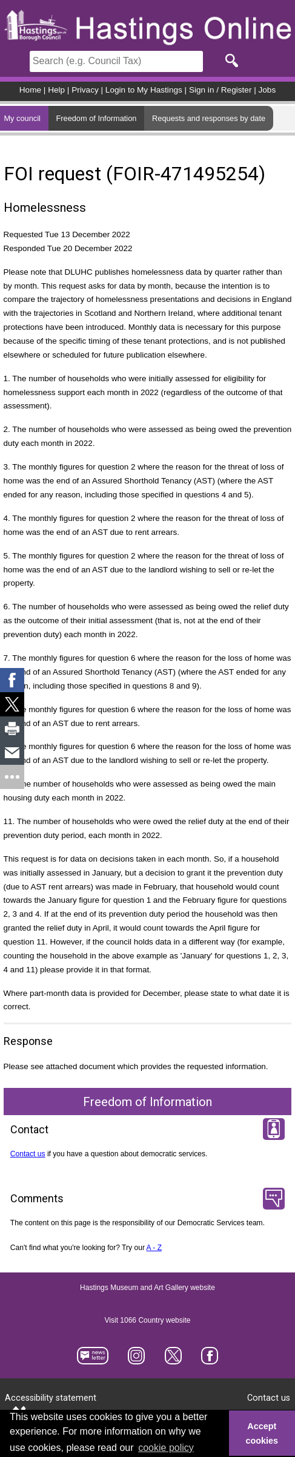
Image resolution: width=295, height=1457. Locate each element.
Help (56, 89)
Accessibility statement (50, 1398)
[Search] (116, 61)
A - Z (154, 1247)
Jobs (267, 89)
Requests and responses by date (208, 118)
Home (30, 89)
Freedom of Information (96, 118)
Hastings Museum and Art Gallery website (147, 1287)
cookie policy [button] (166, 1447)
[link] (12, 680)
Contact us (27, 1154)
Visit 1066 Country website (148, 1320)
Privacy (85, 89)
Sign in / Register (220, 89)
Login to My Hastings (143, 89)
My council (22, 118)
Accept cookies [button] (262, 1433)
